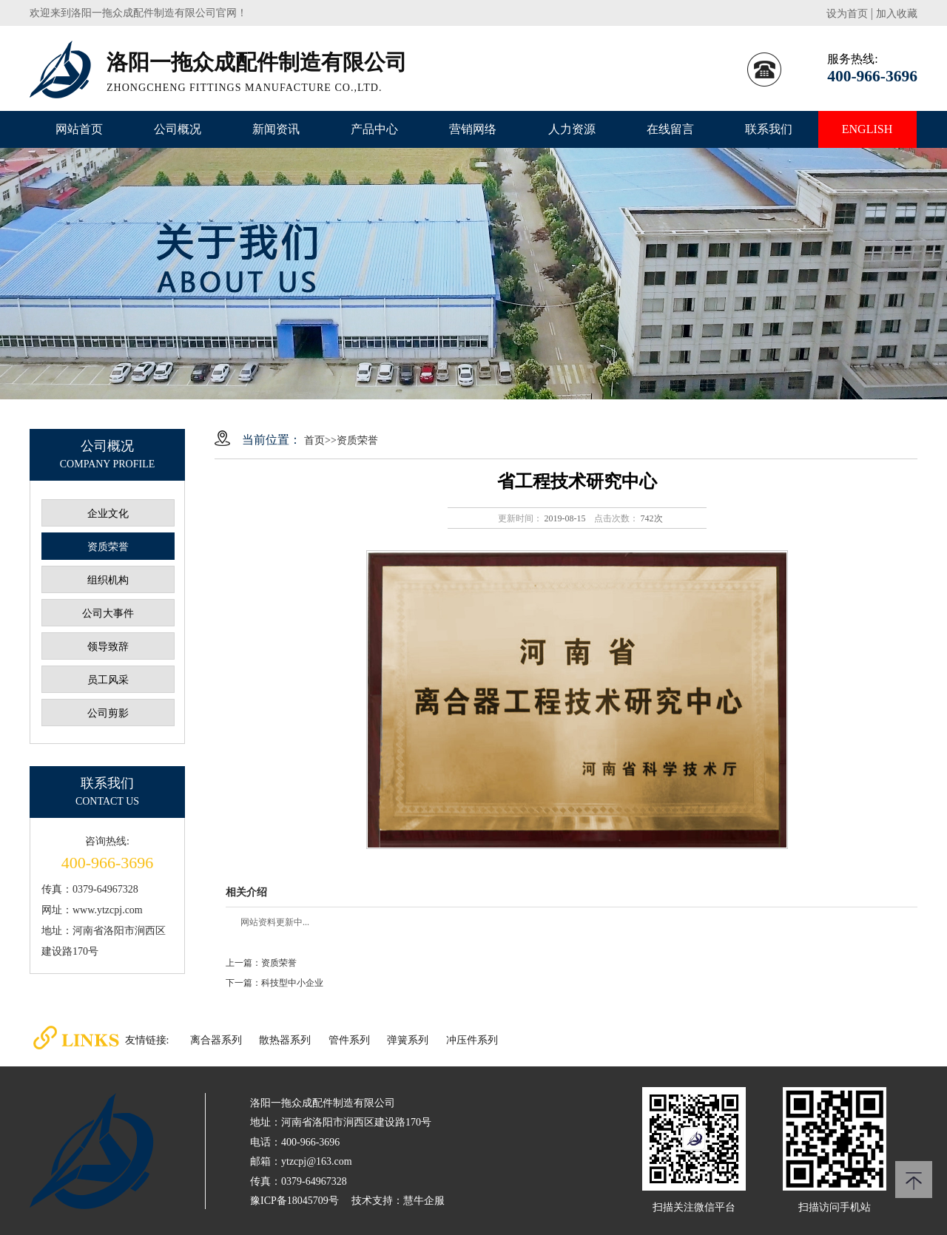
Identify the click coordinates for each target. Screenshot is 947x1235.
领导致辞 (108, 646)
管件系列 (349, 1040)
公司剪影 (108, 713)
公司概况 (177, 129)
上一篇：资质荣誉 (261, 963)
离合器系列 (216, 1040)
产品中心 (374, 129)
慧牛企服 (424, 1200)
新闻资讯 (276, 129)
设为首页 (847, 13)
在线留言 (670, 129)
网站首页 (79, 129)
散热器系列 (285, 1040)
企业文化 (108, 513)
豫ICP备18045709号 (294, 1200)
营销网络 (472, 129)
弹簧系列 (407, 1040)
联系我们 (768, 129)
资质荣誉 (108, 546)
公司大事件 (108, 613)
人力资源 (572, 129)
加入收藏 (896, 13)
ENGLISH (867, 129)
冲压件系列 (472, 1040)
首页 (314, 440)
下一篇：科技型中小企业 (274, 983)
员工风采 (108, 680)
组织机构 (108, 580)
